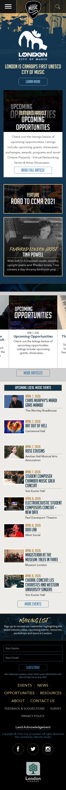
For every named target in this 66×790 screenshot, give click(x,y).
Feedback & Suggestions (25, 708)
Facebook (18, 748)
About (18, 701)
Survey (55, 708)
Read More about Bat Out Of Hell (25, 432)
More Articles (33, 373)
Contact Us (42, 701)
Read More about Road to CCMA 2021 (33, 199)
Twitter (33, 748)
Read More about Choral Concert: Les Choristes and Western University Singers (33, 587)
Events (25, 685)
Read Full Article (33, 170)
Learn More (33, 81)
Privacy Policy (33, 716)
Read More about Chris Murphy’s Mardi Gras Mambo (33, 407)
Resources (51, 693)
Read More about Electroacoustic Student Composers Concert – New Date (33, 510)
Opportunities (19, 693)
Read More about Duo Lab (22, 536)
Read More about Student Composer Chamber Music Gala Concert (33, 483)
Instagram (48, 748)
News (42, 685)
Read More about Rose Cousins (33, 457)
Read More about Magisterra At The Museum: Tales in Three (33, 561)
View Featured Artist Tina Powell (33, 247)
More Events (33, 604)
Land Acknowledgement (33, 727)
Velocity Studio (42, 737)
